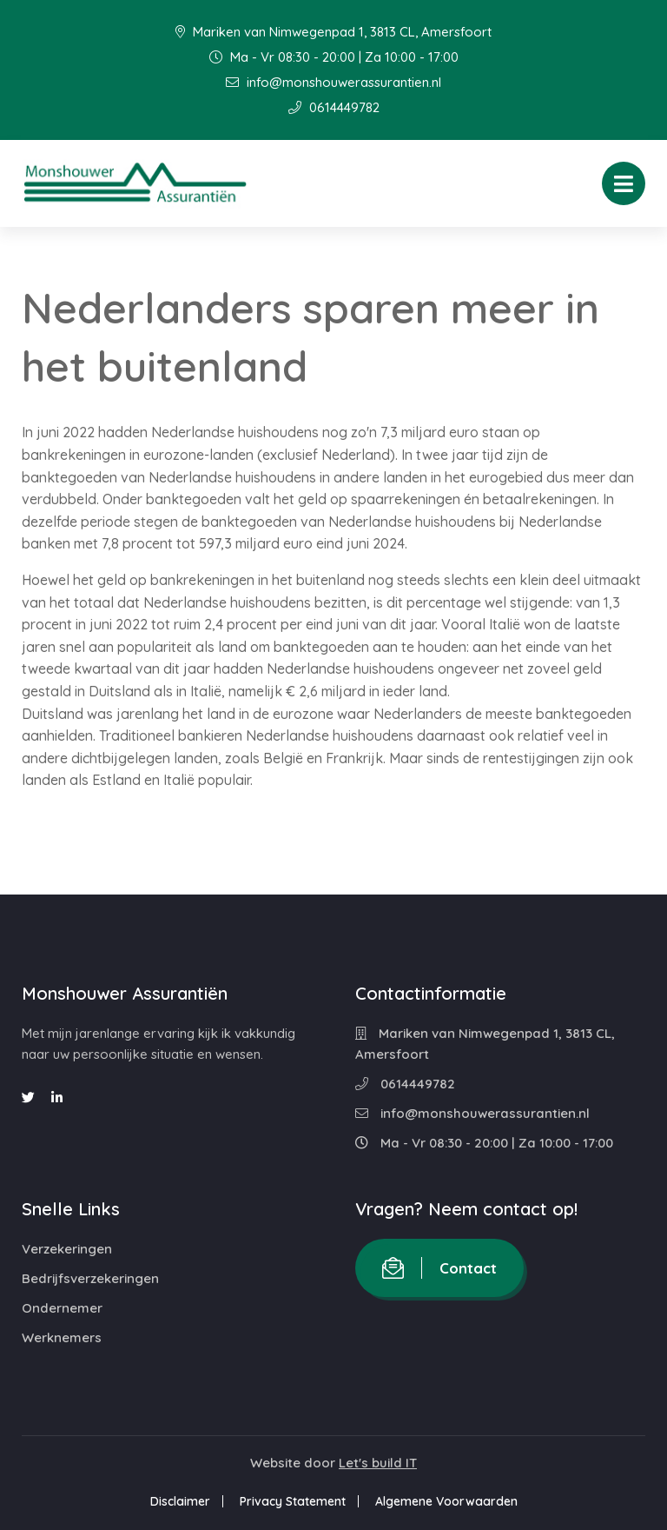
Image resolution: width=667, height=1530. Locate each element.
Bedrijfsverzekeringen (90, 1278)
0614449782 (334, 107)
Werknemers (62, 1337)
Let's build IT (378, 1462)
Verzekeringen (67, 1249)
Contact (439, 1268)
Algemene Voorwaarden (446, 1501)
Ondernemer (62, 1308)
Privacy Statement (293, 1501)
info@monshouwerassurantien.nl (333, 82)
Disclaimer (180, 1501)
